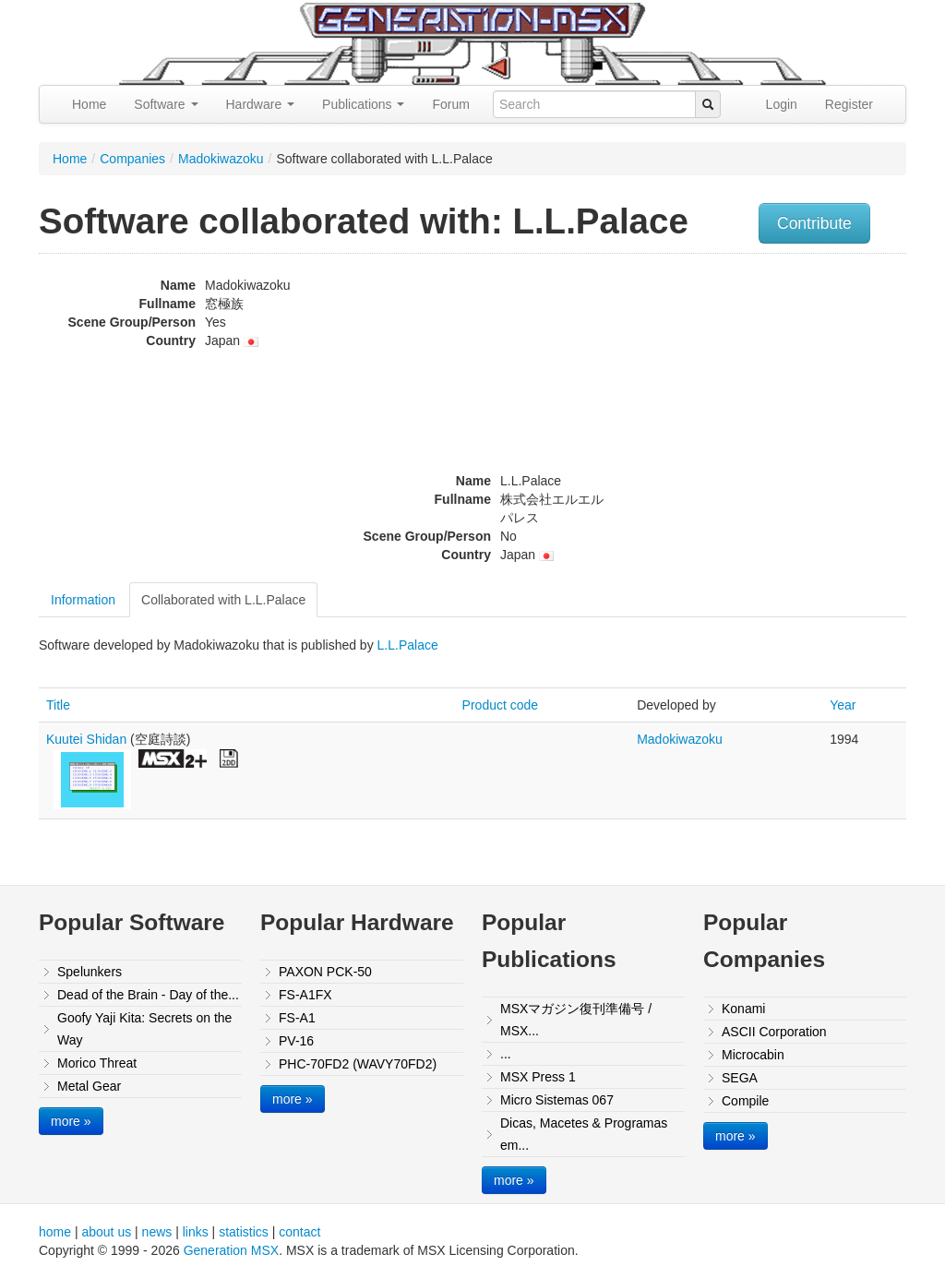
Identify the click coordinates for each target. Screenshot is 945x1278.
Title (58, 705)
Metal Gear (89, 1086)
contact (299, 1231)
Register (849, 104)
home (55, 1231)
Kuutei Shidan (86, 739)
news (157, 1231)
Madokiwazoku (221, 158)
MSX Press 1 (538, 1076)
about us (106, 1231)
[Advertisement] (784, 392)
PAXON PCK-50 (325, 971)
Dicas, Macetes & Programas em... (583, 1134)
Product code (500, 705)
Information (83, 599)
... (505, 1053)
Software (165, 104)
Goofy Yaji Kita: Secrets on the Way (144, 1028)
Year (842, 705)
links (196, 1231)
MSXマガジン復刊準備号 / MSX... (576, 1019)
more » (71, 1121)
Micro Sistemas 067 (557, 1100)
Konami (743, 1008)
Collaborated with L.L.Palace (223, 599)
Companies (132, 158)
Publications (363, 104)
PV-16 (296, 1040)
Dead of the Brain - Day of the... (148, 994)
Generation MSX (232, 1250)
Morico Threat (97, 1063)
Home (89, 104)
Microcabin (753, 1054)
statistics (244, 1231)
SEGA (740, 1077)
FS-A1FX (305, 994)
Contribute (814, 223)
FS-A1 (297, 1017)
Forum (450, 104)
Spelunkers (89, 971)
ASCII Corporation (774, 1031)
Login (781, 104)
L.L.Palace (407, 645)
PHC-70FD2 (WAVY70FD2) (358, 1064)
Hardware (260, 104)
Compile (745, 1100)
